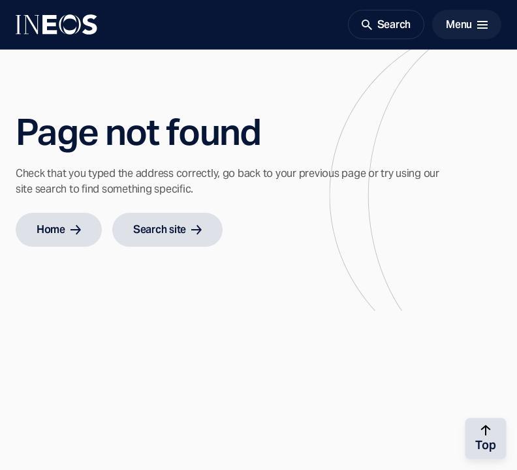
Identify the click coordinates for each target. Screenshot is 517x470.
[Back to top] (486, 439)
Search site (167, 229)
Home (59, 229)
